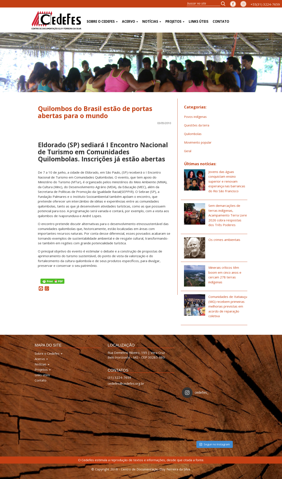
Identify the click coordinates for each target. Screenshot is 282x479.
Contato (221, 21)
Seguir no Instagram (214, 444)
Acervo (130, 21)
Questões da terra (196, 125)
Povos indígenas (195, 117)
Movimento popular (197, 142)
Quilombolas (193, 134)
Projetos (174, 21)
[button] (224, 3)
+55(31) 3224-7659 (265, 4)
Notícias (151, 21)
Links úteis (198, 21)
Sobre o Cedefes (102, 21)
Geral (187, 151)
